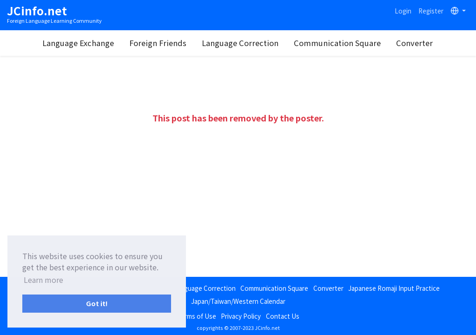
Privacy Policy (241, 316)
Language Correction (240, 42)
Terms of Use (196, 316)
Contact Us (282, 316)
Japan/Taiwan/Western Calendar (238, 301)
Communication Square (337, 42)
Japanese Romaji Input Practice (394, 288)
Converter (414, 42)
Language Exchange (78, 42)
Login (403, 10)
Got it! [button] (97, 303)
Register (430, 10)
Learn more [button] (43, 279)
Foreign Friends (157, 42)
